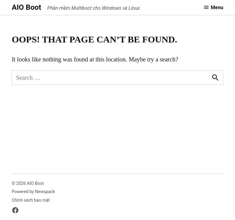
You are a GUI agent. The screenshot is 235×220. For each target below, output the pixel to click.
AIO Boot (26, 7)
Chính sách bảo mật (31, 200)
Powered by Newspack (33, 191)
